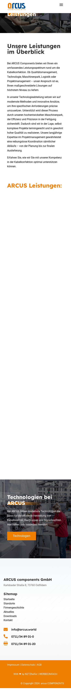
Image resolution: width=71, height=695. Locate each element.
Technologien (21, 536)
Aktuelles (9, 611)
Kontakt (8, 620)
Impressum (13, 664)
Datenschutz (28, 664)
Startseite (9, 599)
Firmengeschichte (14, 607)
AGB (39, 664)
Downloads (10, 616)
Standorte (9, 603)
